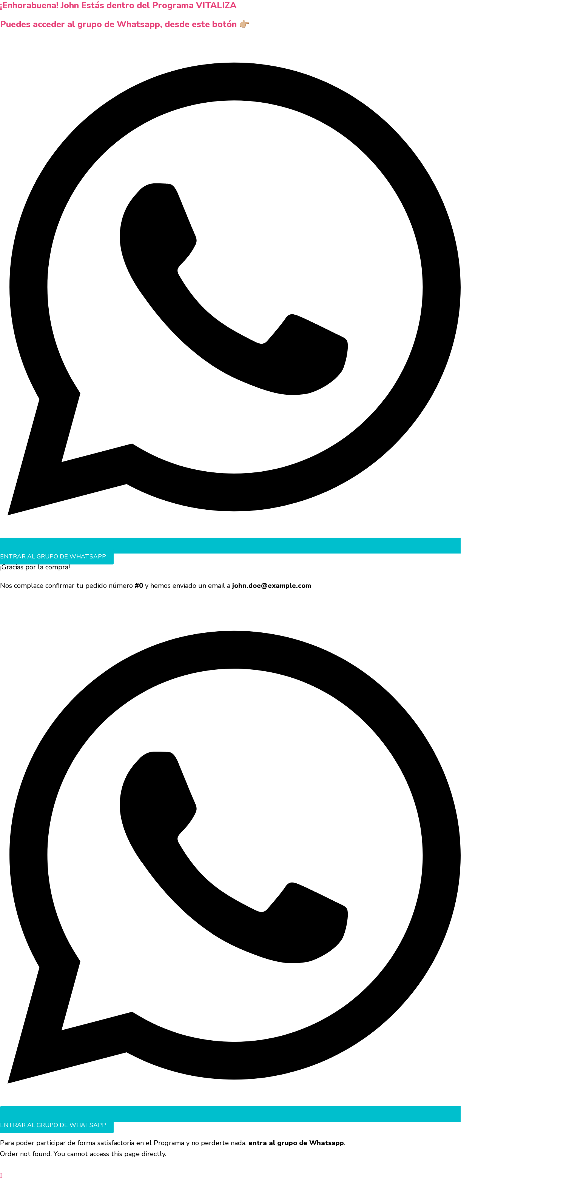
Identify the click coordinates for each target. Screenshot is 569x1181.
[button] (1, 1175)
